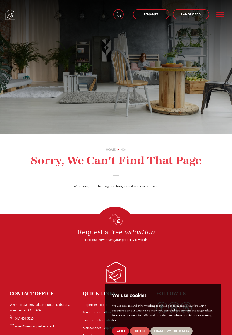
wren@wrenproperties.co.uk (32, 326)
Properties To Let (95, 304)
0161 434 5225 (22, 318)
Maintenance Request (98, 327)
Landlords (191, 14)
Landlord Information (98, 320)
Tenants (151, 14)
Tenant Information (97, 312)
